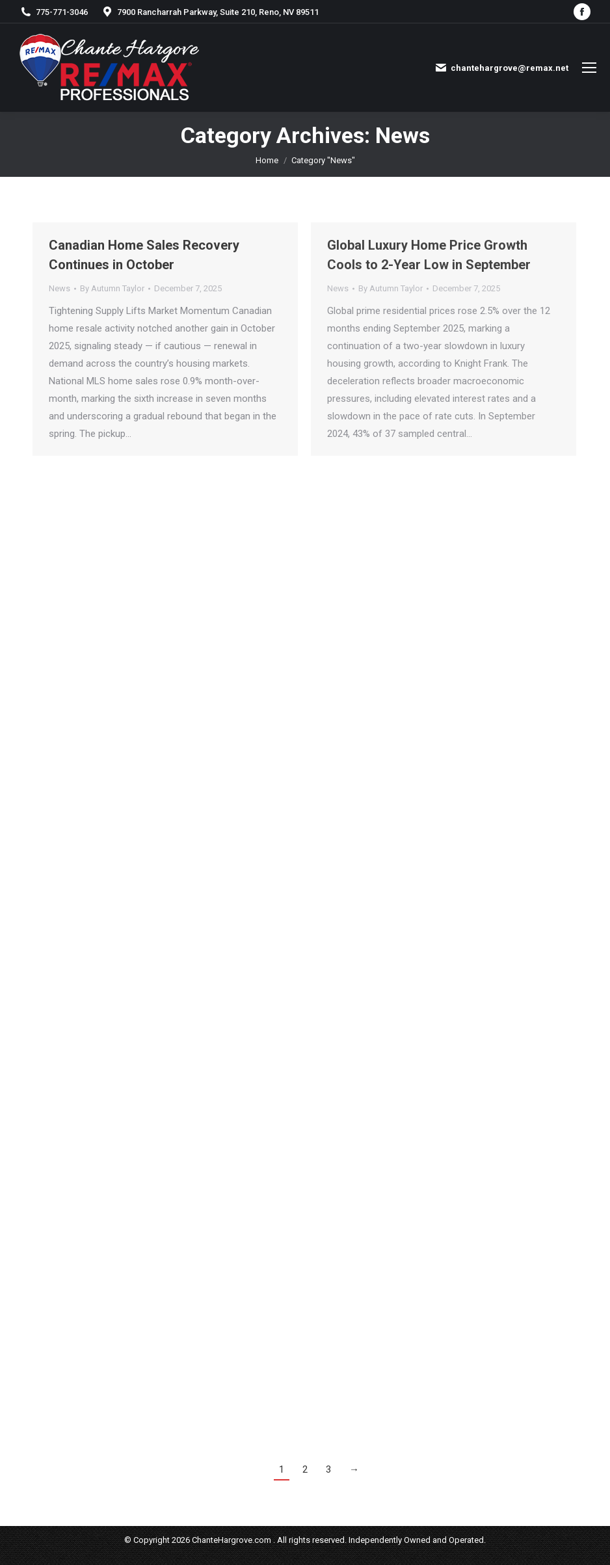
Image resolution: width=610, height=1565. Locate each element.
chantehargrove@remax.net (501, 67)
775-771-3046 (54, 12)
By (112, 288)
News (59, 288)
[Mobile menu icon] (589, 67)
